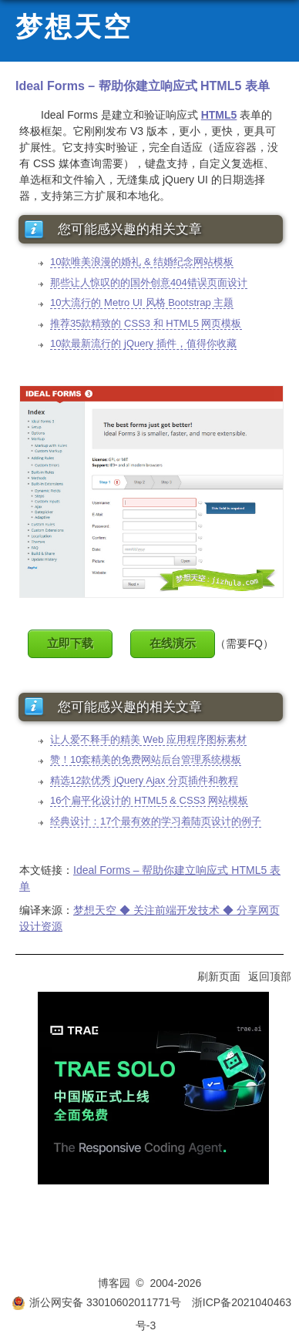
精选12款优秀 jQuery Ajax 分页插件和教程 (144, 780)
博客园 (114, 1283)
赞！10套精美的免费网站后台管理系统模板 (145, 759)
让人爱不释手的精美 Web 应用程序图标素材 (148, 739)
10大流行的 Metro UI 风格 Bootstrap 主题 (141, 302)
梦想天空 (74, 27)
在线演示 (173, 643)
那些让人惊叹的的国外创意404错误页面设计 (148, 282)
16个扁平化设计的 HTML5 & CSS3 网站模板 (149, 800)
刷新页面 (218, 976)
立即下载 (70, 643)
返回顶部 (269, 976)
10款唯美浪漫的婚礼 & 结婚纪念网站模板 (141, 261)
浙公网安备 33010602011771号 (96, 1302)
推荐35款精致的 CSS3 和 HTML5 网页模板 (146, 323)
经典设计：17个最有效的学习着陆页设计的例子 (155, 821)
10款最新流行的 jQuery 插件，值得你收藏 (143, 343)
